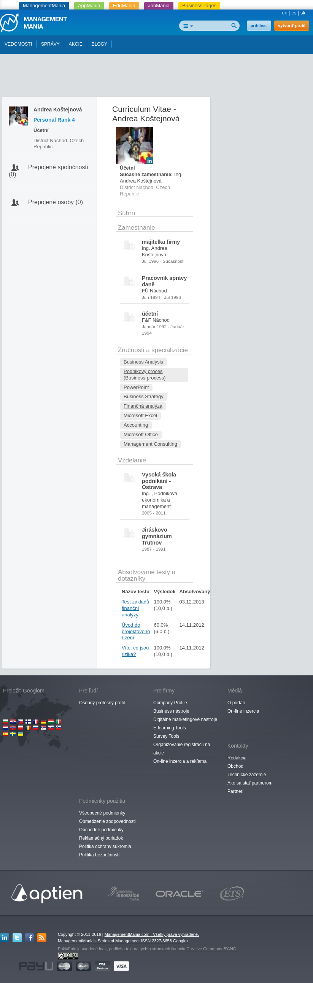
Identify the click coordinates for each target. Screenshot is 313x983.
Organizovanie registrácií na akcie (181, 749)
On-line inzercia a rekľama (180, 761)
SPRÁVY (50, 44)
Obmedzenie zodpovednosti (107, 821)
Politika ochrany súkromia (105, 846)
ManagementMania (44, 5)
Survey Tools (166, 736)
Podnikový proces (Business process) (145, 374)
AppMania (89, 5)
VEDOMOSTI (18, 44)
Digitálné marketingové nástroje (185, 719)
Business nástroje (171, 711)
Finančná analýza (143, 406)
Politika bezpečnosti (99, 855)
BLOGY (99, 44)
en (284, 13)
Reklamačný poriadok (101, 838)
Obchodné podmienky (101, 829)
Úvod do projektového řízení (136, 631)
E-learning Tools (169, 728)
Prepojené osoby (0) (55, 202)
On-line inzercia (243, 711)
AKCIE (76, 44)
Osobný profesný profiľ (102, 702)
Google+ (181, 941)
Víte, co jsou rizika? (135, 651)
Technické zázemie (246, 774)
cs (293, 13)
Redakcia (236, 758)
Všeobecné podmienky (102, 813)
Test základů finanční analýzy (135, 608)
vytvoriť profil (291, 25)
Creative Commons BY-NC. (211, 948)
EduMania (124, 5)
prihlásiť (259, 25)
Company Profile (170, 702)
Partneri (235, 791)
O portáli (236, 702)
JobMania (158, 5)
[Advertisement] (156, 77)
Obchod (235, 766)
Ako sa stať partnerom (250, 783)
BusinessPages (199, 5)
